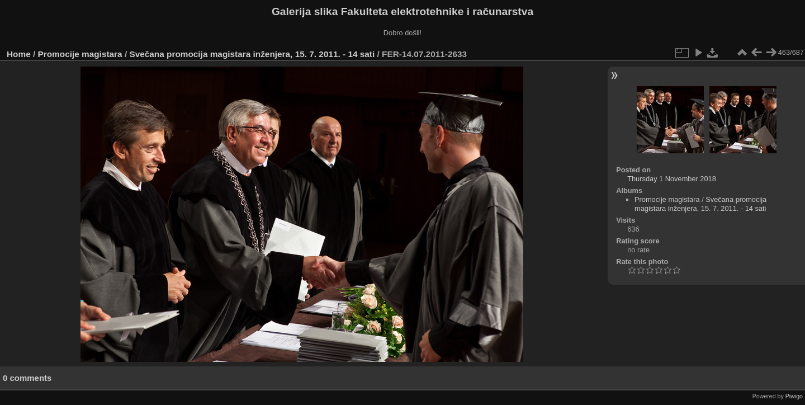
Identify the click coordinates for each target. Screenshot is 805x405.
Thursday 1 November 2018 (671, 179)
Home (19, 54)
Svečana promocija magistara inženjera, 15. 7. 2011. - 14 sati (252, 54)
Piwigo (794, 396)
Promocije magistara (80, 54)
